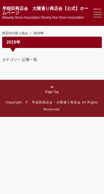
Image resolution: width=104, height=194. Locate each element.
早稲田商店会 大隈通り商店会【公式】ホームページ (45, 10)
